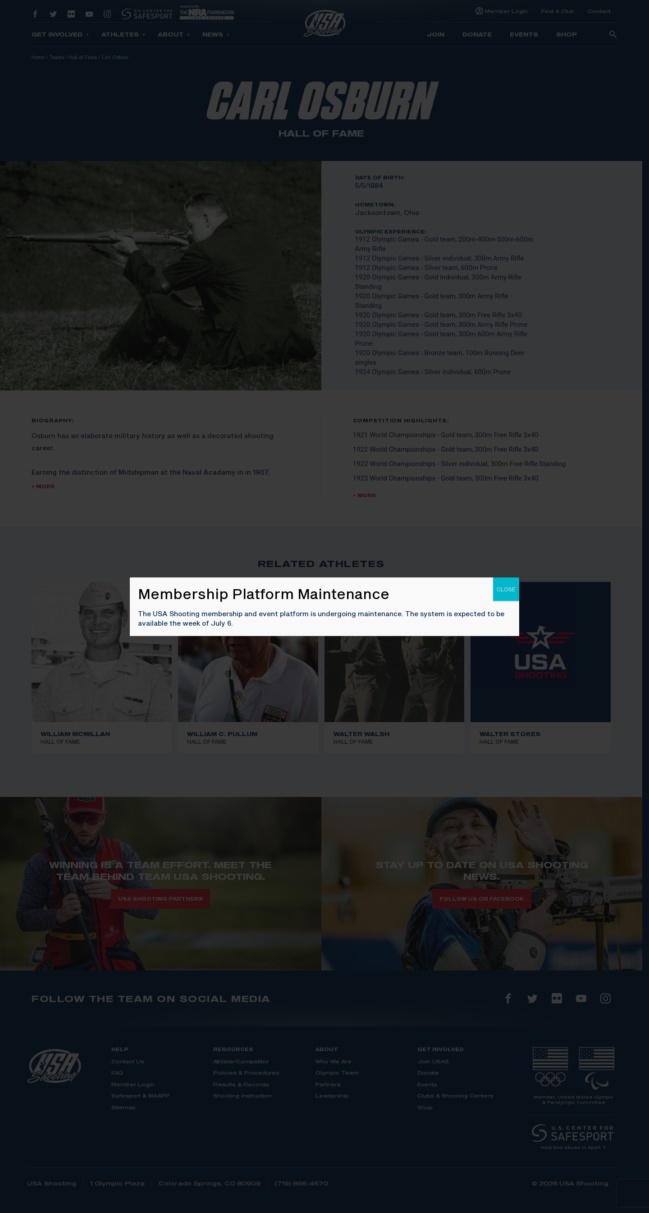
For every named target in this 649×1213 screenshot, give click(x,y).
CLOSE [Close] (506, 589)
